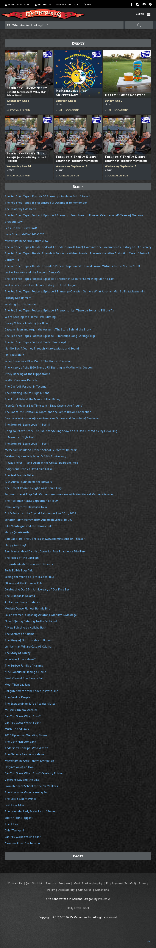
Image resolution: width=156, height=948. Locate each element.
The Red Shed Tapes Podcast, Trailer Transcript (35, 342)
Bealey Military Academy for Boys (26, 323)
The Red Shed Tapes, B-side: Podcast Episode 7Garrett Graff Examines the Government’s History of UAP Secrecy (78, 247)
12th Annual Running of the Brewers (28, 481)
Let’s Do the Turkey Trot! (21, 228)
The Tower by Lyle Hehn (20, 209)
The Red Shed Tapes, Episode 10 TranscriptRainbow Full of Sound (47, 196)
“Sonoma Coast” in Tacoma (22, 843)
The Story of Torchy (17, 653)
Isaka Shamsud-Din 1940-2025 (24, 234)
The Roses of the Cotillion (22, 557)
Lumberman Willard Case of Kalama (28, 646)
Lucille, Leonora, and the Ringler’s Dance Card (34, 272)
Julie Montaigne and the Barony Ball (28, 526)
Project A (104, 899)
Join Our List (34, 883)
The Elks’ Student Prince (20, 798)
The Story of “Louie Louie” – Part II (27, 424)
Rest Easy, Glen (14, 805)
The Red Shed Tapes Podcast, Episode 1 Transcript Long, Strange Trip (50, 335)
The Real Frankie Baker (19, 475)
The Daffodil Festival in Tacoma (25, 386)
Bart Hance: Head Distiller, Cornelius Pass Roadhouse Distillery (45, 551)
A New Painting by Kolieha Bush (25, 627)
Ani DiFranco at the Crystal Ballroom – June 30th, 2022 (40, 513)
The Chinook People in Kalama (24, 754)
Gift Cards (84, 889)
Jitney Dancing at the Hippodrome (27, 374)
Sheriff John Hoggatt (19, 817)
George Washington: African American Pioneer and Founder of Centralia (52, 418)
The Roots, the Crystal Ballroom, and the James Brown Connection (48, 412)
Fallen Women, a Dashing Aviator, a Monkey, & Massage (41, 614)
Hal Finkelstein (14, 354)
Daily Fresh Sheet (78, 908)
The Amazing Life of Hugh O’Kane (27, 393)
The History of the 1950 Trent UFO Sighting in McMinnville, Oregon (49, 367)
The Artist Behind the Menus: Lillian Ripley (32, 399)
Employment (114, 883)
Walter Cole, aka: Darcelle (21, 380)
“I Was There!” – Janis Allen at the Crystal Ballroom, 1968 (41, 462)
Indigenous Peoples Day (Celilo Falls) (28, 469)
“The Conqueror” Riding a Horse (25, 672)
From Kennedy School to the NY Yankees (31, 786)
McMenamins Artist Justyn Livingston (29, 760)
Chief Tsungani (14, 830)
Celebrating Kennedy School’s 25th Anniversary (35, 456)
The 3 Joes (11, 824)
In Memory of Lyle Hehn (20, 437)
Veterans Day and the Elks (22, 779)
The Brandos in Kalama (20, 595)
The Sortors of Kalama (19, 634)
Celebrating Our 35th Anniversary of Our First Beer (38, 589)
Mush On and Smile (17, 729)
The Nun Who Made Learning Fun (26, 792)
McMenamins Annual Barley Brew (26, 240)
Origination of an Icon (19, 767)
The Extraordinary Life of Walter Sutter (31, 703)
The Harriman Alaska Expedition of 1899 (31, 500)
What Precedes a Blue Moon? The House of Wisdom (38, 361)
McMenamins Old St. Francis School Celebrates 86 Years (41, 450)
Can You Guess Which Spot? (23, 716)
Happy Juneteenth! (17, 532)
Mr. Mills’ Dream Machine (21, 710)
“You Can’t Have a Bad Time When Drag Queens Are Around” (44, 405)
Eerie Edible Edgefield (19, 570)
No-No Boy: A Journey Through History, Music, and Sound (42, 348)
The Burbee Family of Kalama (24, 665)
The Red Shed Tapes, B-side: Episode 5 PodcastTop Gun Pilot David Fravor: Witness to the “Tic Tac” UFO (72, 266)
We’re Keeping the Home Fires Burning (30, 316)
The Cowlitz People (17, 697)
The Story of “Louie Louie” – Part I (27, 443)
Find (88, 5)
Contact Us (15, 883)
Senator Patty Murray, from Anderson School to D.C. (38, 519)
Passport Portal (17, 5)
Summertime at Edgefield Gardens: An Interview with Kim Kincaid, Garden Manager (59, 494)
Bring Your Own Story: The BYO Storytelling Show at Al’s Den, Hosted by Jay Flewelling (61, 431)
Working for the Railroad (21, 304)
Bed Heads (43, 5)
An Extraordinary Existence (22, 602)
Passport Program (58, 883)
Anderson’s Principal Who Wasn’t (26, 748)
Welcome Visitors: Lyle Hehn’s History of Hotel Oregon (41, 285)
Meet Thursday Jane (17, 684)
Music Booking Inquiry (88, 883)
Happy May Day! (15, 545)
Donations (102, 889)
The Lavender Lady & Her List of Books (30, 811)
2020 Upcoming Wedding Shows (26, 735)
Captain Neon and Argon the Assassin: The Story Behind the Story (48, 329)
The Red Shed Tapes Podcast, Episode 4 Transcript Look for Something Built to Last (60, 278)
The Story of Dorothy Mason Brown (28, 640)
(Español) (130, 883)
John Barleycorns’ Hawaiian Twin (26, 507)
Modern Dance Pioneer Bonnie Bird (27, 608)
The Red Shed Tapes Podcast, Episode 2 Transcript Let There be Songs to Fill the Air (59, 310)
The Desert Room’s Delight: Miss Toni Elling (33, 488)
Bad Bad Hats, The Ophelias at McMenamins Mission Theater (45, 538)
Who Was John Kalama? (20, 659)
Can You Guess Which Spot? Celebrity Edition (34, 773)
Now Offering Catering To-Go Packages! (31, 621)
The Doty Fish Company (20, 741)
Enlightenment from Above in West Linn (31, 691)
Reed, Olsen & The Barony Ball (24, 678)
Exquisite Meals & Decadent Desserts (29, 564)
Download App (68, 5)
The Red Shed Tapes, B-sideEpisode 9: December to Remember (46, 202)
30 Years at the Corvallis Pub (23, 583)
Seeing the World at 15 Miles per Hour (29, 576)
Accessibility (66, 889)
